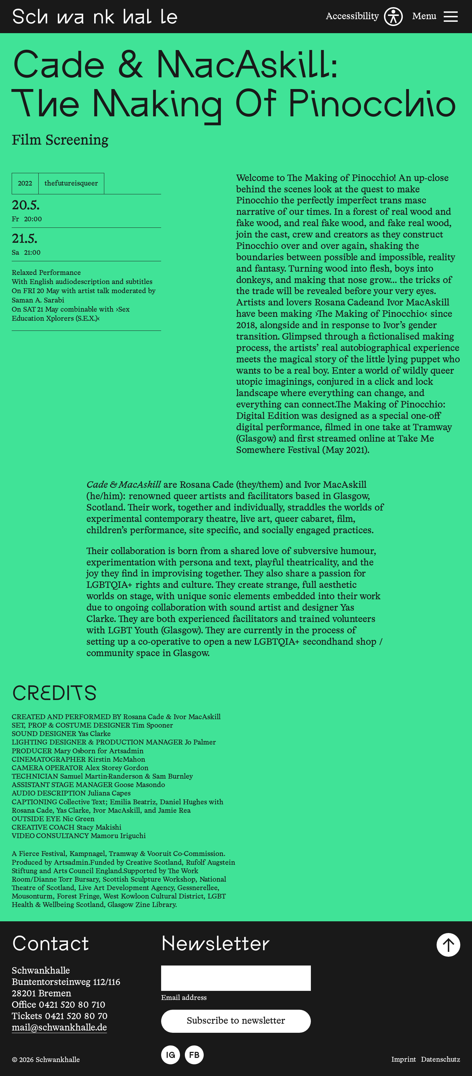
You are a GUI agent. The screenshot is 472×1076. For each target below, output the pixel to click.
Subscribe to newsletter (236, 1021)
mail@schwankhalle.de (59, 1027)
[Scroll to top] (448, 945)
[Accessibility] (364, 16)
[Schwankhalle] (95, 16)
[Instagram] (170, 1054)
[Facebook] (194, 1054)
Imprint (403, 1059)
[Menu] (436, 16)
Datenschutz (440, 1059)
